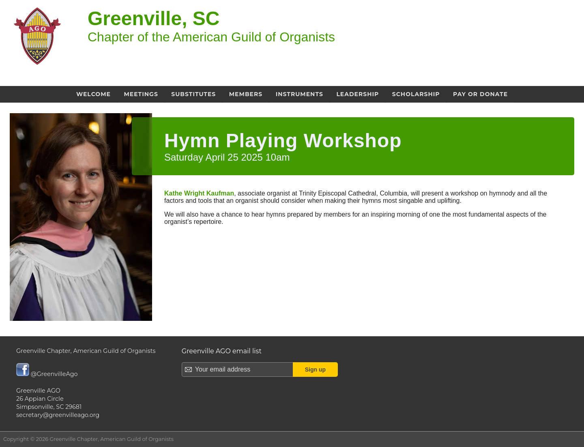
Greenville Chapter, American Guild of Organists (86, 351)
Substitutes (193, 94)
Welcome (93, 94)
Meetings (141, 94)
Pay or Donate (480, 94)
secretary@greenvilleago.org (57, 415)
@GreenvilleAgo (47, 374)
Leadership (357, 94)
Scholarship (416, 94)
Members (245, 94)
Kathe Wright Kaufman (199, 193)
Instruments (299, 94)
